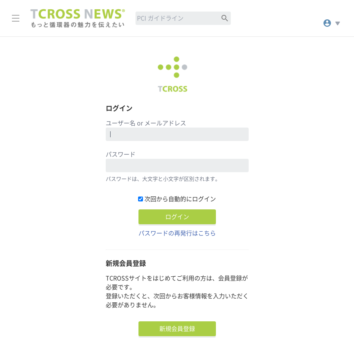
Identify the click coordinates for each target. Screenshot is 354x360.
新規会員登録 (177, 329)
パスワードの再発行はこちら (177, 233)
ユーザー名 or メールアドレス (146, 123)
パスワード (120, 154)
